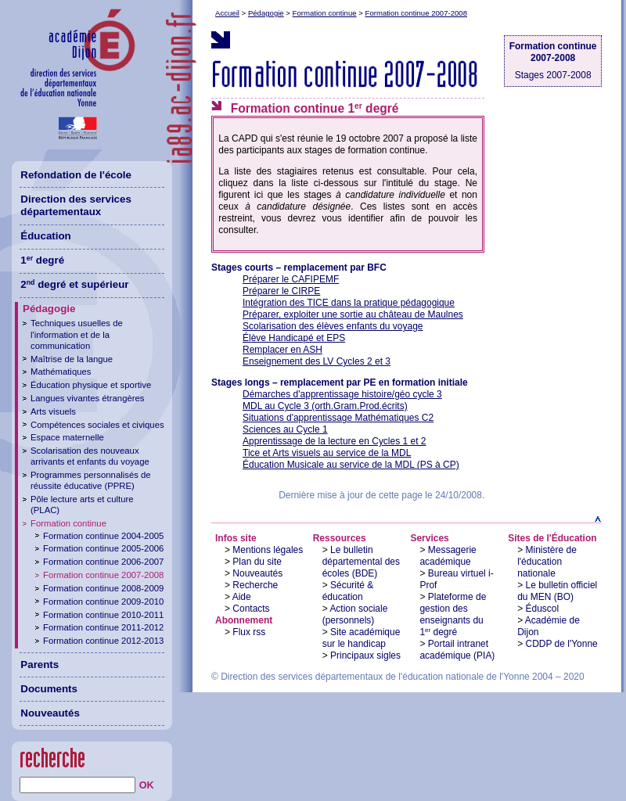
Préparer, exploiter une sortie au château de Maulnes (353, 314)
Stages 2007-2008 (553, 75)
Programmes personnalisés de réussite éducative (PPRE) (91, 480)
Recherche (255, 585)
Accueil (227, 13)
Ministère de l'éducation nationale (547, 561)
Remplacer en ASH (282, 349)
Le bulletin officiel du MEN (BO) (557, 591)
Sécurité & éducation (348, 591)
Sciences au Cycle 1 (285, 429)
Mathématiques (61, 371)
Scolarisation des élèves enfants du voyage (333, 326)
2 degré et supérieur (74, 284)
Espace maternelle (67, 437)
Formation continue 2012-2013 (103, 640)
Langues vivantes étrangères (87, 398)
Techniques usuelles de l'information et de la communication (77, 334)
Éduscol (542, 608)
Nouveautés (257, 573)
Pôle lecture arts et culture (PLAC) (82, 504)
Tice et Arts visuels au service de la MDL (327, 452)
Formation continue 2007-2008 (416, 13)
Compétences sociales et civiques (97, 424)
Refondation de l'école (75, 175)
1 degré (42, 260)
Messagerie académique (447, 555)
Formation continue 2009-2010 (103, 601)
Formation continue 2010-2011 (103, 615)
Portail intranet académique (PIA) (457, 649)
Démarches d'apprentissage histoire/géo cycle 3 (342, 394)
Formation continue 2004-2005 (103, 536)
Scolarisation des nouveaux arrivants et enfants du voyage (90, 456)
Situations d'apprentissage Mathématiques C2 (338, 417)
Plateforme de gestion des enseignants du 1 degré (452, 614)
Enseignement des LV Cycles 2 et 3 (316, 361)
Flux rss (248, 632)
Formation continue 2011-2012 (103, 627)
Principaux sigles (365, 655)
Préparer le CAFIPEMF (291, 279)
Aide (241, 596)
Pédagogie (266, 13)
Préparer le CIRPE (281, 291)
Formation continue (325, 13)
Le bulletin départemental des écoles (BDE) (361, 561)
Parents (39, 664)
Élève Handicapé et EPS (294, 337)
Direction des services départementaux (75, 205)
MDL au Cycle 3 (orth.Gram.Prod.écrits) (325, 405)
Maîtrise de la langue (72, 359)
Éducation (45, 236)
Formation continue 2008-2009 (103, 588)
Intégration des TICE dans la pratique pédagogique (349, 302)
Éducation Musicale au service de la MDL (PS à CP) (351, 464)
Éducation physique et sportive (91, 385)
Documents (48, 689)
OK (146, 785)
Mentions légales (267, 549)
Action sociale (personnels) (355, 614)
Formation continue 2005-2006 (103, 548)
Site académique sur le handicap (361, 638)
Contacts (250, 608)
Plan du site (257, 561)
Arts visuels (53, 411)
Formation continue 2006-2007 (103, 561)
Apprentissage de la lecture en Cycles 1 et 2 (334, 441)
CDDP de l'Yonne (562, 643)
